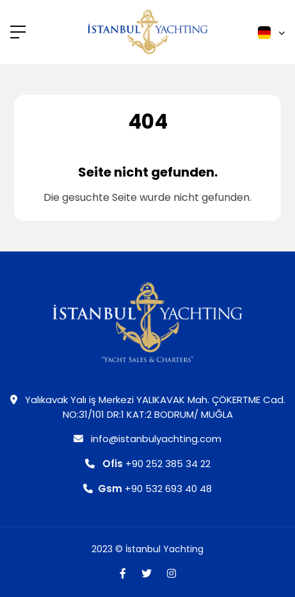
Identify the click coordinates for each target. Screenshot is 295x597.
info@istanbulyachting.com (147, 438)
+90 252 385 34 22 (148, 463)
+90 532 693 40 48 (147, 488)
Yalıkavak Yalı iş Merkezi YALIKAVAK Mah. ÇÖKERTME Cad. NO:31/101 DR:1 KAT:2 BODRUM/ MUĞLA (147, 407)
